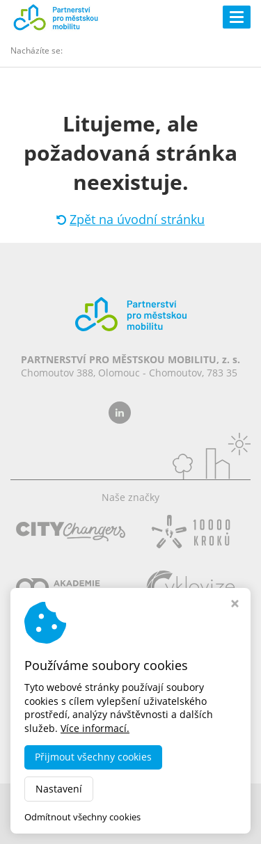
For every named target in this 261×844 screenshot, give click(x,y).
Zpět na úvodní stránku (130, 219)
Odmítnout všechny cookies (82, 817)
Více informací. (95, 728)
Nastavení (58, 788)
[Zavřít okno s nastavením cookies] (235, 605)
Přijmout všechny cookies (93, 756)
